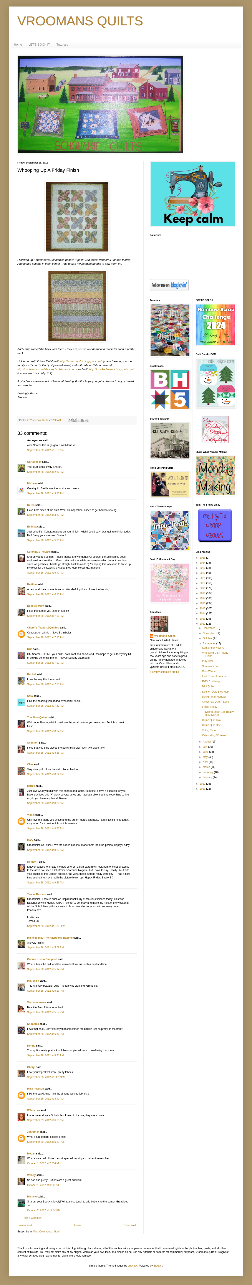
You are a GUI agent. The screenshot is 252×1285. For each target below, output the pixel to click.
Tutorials (62, 44)
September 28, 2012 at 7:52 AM (45, 705)
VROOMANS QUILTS (80, 21)
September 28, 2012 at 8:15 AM (45, 752)
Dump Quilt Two (211, 720)
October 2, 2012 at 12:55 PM (43, 1210)
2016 (203, 603)
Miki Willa (33, 980)
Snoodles (33, 1023)
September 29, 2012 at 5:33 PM (45, 1141)
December (209, 628)
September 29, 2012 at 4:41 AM (45, 1098)
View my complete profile (164, 671)
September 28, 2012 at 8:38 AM (45, 803)
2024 (203, 562)
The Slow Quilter (37, 717)
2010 (203, 788)
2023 (203, 567)
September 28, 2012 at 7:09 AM (45, 615)
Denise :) (32, 861)
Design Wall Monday (214, 696)
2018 (203, 593)
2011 (203, 783)
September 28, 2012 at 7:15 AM (45, 637)
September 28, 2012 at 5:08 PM (45, 947)
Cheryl (31, 1067)
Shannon (32, 742)
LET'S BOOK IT (39, 44)
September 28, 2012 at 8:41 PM (45, 1055)
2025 (203, 557)
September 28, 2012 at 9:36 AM (45, 882)
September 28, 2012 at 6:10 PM (45, 1033)
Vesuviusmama (36, 1002)
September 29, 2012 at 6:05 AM (45, 1120)
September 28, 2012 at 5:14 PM (45, 969)
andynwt (133, 1265)
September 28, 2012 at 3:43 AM (45, 514)
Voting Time (209, 730)
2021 (203, 578)
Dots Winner (209, 671)
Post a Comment (32, 1217)
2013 (203, 618)
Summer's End (210, 666)
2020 (203, 583)
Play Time (208, 661)
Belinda (31, 526)
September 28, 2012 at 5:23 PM (45, 990)
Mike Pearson (35, 1088)
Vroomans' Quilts (165, 635)
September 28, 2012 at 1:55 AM (45, 450)
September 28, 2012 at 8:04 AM (45, 731)
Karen (31, 505)
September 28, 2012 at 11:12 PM (46, 1077)
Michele (32, 483)
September (209, 643)
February (208, 772)
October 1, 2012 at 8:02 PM (43, 1185)
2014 (203, 613)
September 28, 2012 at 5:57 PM (45, 1012)
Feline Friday (209, 706)
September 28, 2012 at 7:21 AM (45, 662)
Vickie (31, 814)
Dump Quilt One (211, 725)
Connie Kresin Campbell (42, 959)
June (206, 751)
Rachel (31, 674)
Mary (30, 840)
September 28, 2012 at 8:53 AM (45, 850)
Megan (31, 1153)
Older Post (129, 1225)
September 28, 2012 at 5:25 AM (45, 540)
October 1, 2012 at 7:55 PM (43, 1163)
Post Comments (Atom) (46, 1231)
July (205, 746)
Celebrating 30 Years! (214, 735)
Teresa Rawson (36, 894)
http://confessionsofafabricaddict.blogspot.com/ (47, 369)
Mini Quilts (208, 686)
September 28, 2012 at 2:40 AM (45, 471)
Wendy (31, 1175)
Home (18, 44)
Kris (29, 649)
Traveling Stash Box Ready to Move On (218, 713)
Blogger (157, 1265)
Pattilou (32, 584)
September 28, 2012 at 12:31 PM (46, 926)
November (209, 633)
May (205, 757)
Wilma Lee (33, 1110)
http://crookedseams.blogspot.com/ (111, 369)
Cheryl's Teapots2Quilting (43, 627)
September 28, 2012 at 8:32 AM (45, 774)
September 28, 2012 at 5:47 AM (45, 572)
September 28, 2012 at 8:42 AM (45, 828)
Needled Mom (35, 605)
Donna (31, 1045)
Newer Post (25, 1225)
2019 (203, 588)
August (207, 741)
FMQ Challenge (211, 681)
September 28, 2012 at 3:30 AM (45, 493)
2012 (203, 623)
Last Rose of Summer (214, 676)
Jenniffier (33, 1131)
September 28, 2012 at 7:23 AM (45, 684)
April (206, 762)
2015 (203, 608)
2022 (203, 572)
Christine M (34, 461)
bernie (31, 785)
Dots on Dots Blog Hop (215, 691)
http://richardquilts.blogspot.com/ (80, 361)
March (207, 767)
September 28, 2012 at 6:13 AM (45, 594)
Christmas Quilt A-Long (215, 701)
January (208, 777)
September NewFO (213, 647)
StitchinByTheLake (39, 551)
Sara (30, 696)
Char (30, 764)
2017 (203, 598)
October (208, 638)
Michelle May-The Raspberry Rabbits (50, 937)
